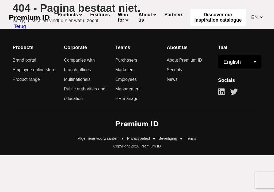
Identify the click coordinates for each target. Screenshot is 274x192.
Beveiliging (167, 138)
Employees (126, 79)
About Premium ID (184, 60)
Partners (173, 14)
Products (68, 14)
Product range (26, 79)
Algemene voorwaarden (98, 138)
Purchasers (126, 60)
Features (100, 14)
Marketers (125, 69)
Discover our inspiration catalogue (218, 17)
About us (145, 17)
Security (174, 69)
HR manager (127, 98)
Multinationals (77, 79)
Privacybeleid (138, 138)
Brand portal (24, 60)
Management (128, 88)
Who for (123, 17)
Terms (190, 138)
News (172, 79)
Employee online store (34, 69)
